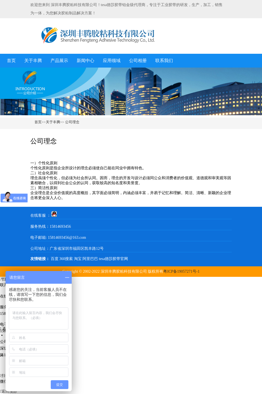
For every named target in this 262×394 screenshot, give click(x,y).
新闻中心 (85, 60)
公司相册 (138, 60)
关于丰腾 (33, 60)
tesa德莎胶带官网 (113, 259)
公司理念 (71, 122)
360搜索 (66, 259)
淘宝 (78, 259)
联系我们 (164, 60)
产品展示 (59, 60)
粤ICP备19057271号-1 (181, 271)
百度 (54, 259)
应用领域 (112, 60)
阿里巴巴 (90, 259)
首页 (11, 60)
